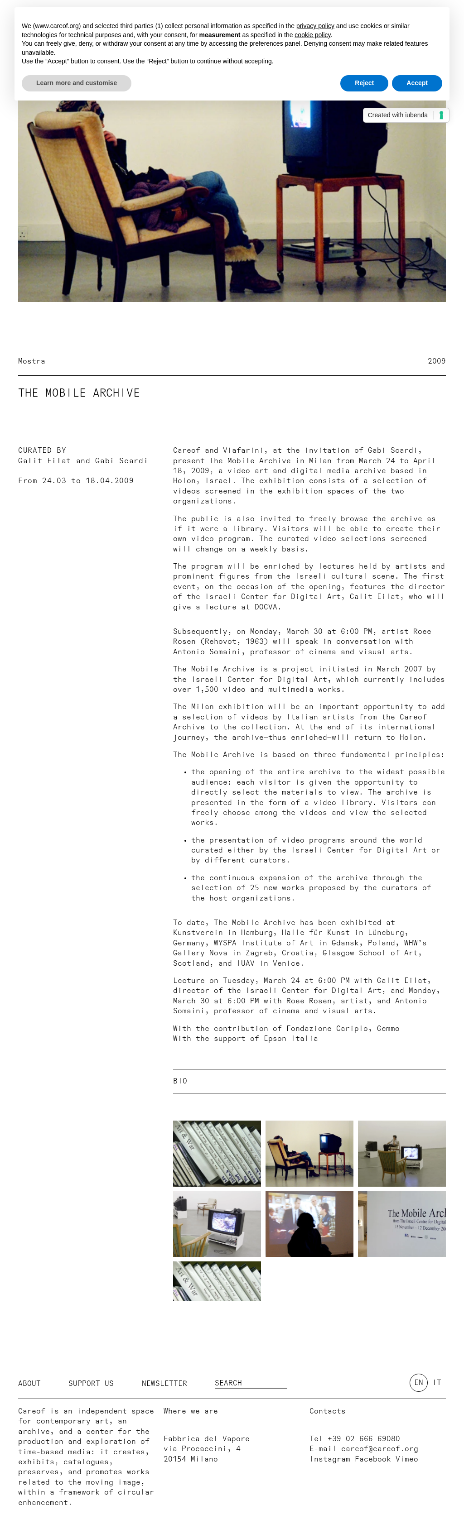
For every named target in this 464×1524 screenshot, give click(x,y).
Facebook (373, 1459)
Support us (91, 1383)
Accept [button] (417, 82)
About (29, 1383)
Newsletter (164, 1383)
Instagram (329, 1459)
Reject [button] (364, 82)
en (418, 1382)
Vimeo (407, 1459)
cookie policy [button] (312, 34)
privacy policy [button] (315, 25)
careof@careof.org (379, 1448)
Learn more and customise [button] (76, 82)
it (436, 1382)
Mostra (31, 361)
